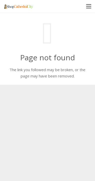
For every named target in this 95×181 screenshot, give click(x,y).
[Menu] (88, 6)
